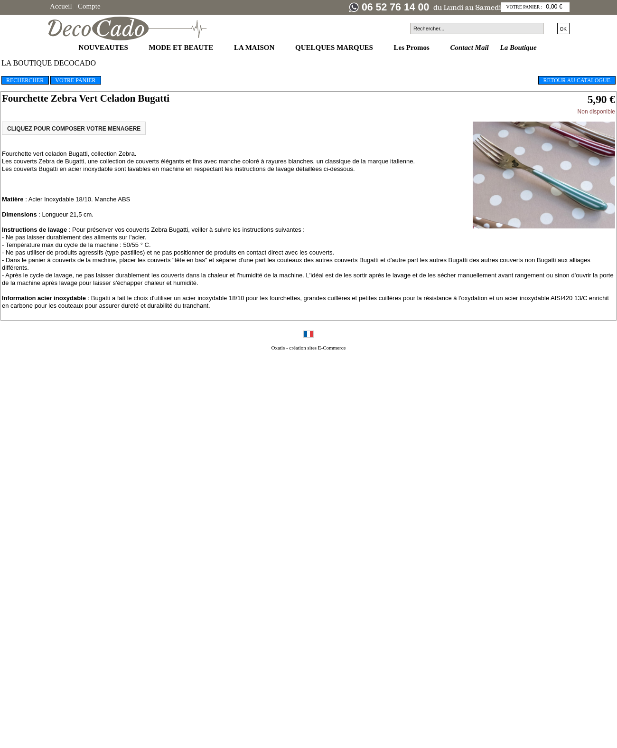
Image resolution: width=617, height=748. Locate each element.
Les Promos (412, 47)
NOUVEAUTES (104, 47)
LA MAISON (255, 47)
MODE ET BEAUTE (182, 47)
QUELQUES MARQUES (335, 47)
